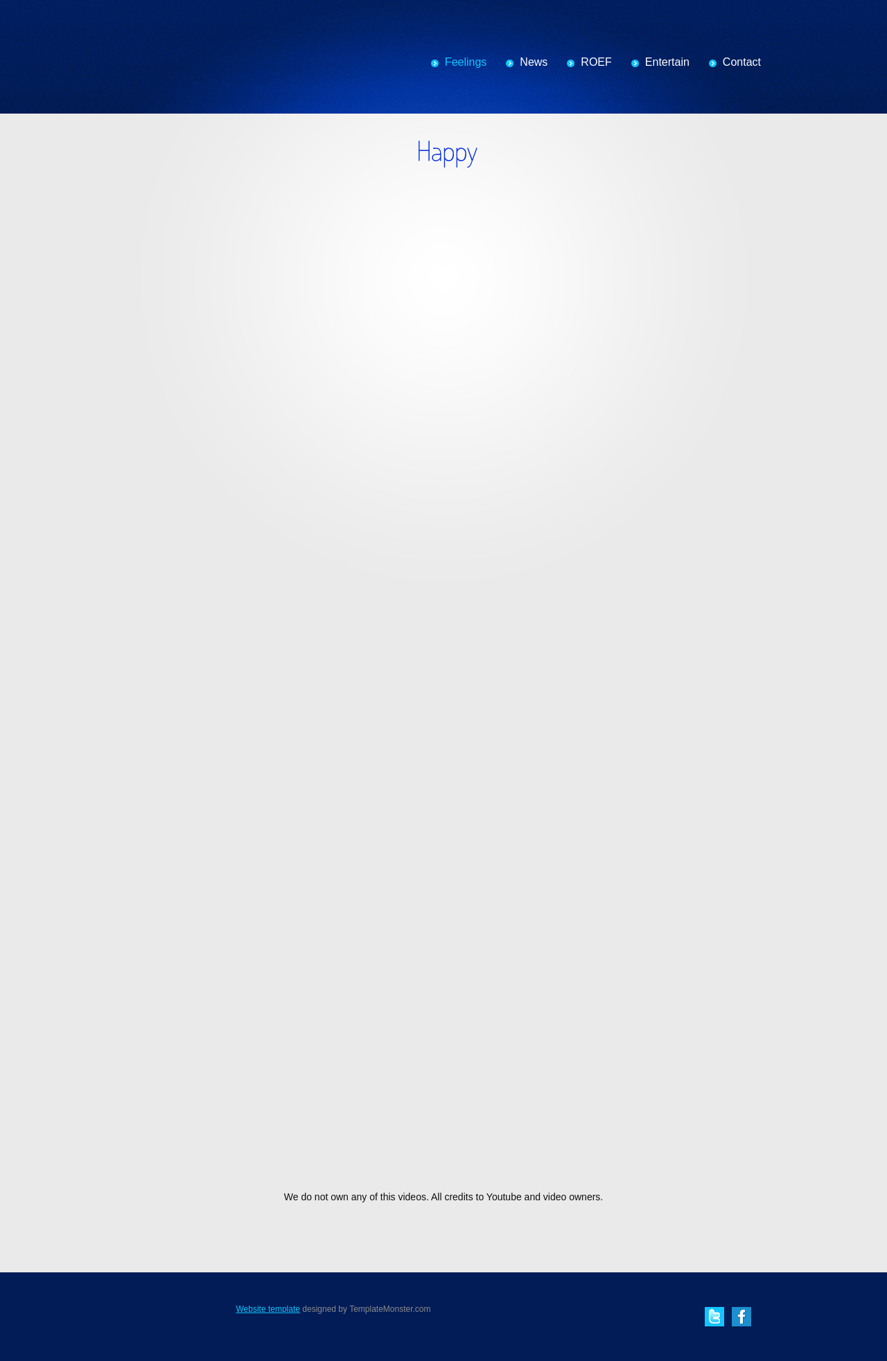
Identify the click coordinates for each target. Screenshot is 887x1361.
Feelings (465, 62)
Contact (742, 62)
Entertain (667, 62)
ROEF (596, 62)
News (533, 62)
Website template (268, 1309)
